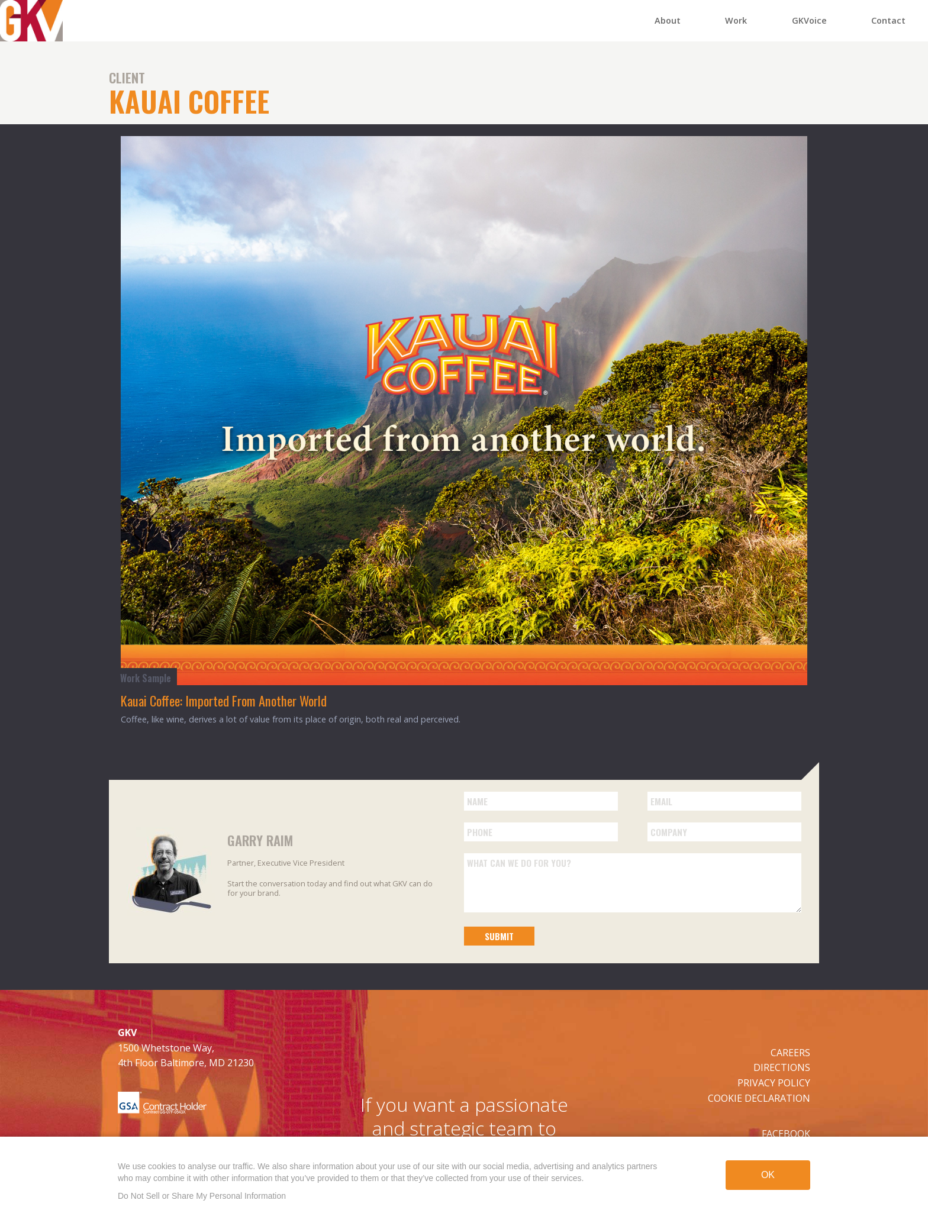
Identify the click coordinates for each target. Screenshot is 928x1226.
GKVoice (809, 20)
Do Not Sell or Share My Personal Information (202, 1196)
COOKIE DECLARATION (759, 1098)
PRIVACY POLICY (773, 1082)
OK (768, 1176)
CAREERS (790, 1052)
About (668, 20)
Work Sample (145, 678)
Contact (888, 20)
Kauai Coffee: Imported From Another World (224, 700)
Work (736, 20)
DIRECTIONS (781, 1067)
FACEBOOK (786, 1133)
